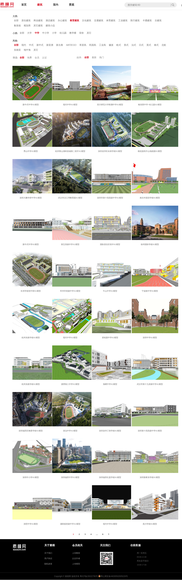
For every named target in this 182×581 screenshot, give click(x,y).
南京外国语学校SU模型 (150, 199)
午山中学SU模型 (110, 292)
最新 (94, 59)
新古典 (59, 46)
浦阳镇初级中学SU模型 (70, 525)
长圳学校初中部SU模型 (31, 292)
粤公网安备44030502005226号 (114, 577)
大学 (29, 33)
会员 (37, 59)
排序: (79, 59)
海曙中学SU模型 (110, 385)
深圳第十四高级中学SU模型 (150, 432)
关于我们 (48, 554)
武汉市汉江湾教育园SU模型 (70, 199)
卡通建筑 (147, 20)
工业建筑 (122, 20)
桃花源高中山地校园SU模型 (150, 152)
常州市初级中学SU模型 (70, 292)
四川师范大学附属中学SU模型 (110, 106)
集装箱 (17, 26)
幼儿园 (63, 33)
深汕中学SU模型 (70, 432)
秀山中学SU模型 (31, 152)
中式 (31, 46)
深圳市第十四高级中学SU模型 (110, 199)
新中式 (39, 46)
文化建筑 (86, 20)
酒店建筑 (50, 20)
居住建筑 (26, 20)
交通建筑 (98, 20)
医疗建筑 (135, 20)
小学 (54, 33)
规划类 (27, 26)
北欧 (164, 46)
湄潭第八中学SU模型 (70, 385)
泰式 (156, 46)
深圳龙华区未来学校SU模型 (110, 152)
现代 (23, 46)
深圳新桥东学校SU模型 (150, 478)
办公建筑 (62, 20)
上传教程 (76, 554)
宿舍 (81, 33)
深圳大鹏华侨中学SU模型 (31, 199)
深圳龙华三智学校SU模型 (110, 432)
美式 (126, 46)
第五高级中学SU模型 (70, 245)
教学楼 (72, 33)
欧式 (119, 46)
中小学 (45, 33)
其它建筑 (38, 26)
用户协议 (48, 559)
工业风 (102, 46)
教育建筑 (74, 20)
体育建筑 (110, 20)
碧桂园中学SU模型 (110, 339)
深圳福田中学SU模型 (70, 478)
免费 (29, 59)
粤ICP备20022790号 (89, 577)
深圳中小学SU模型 (31, 478)
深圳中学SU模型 (150, 339)
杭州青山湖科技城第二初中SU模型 (70, 152)
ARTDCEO (71, 46)
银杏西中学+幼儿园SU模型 (150, 106)
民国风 (92, 46)
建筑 (39, 4)
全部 (16, 20)
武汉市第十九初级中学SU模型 (150, 385)
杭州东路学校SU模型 (31, 339)
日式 (141, 46)
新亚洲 (49, 46)
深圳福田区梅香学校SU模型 (31, 432)
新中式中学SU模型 (31, 106)
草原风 (83, 46)
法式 (134, 46)
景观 (71, 4)
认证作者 (76, 559)
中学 (37, 33)
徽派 (111, 46)
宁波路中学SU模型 (150, 292)
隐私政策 (48, 565)
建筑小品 (50, 26)
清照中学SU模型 (31, 525)
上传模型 (76, 565)
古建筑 (158, 20)
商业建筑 (38, 20)
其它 (89, 33)
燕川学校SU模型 (150, 525)
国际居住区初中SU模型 (110, 245)
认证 (44, 59)
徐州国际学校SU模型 (150, 245)
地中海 (27, 51)
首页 (24, 4)
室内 (55, 4)
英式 (149, 46)
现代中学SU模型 (70, 106)
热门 (101, 59)
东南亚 (17, 51)
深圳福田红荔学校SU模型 (110, 478)
